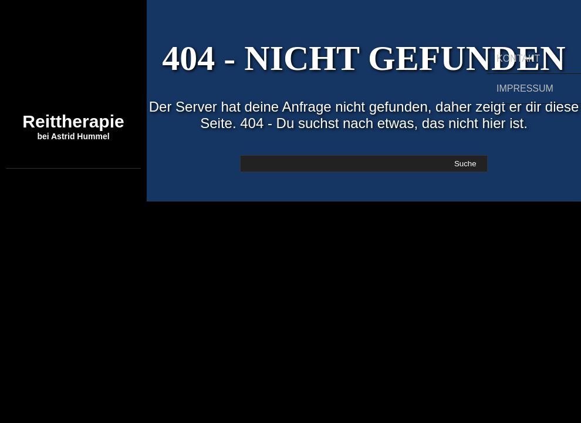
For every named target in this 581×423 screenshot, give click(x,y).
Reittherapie (73, 126)
